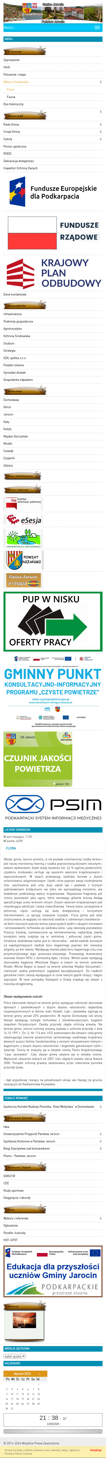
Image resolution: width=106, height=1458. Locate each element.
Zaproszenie (11, 60)
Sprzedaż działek (14, 372)
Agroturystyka (12, 328)
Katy (6, 422)
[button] (101, 82)
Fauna (11, 97)
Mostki (7, 443)
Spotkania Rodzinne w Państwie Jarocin (29, 1141)
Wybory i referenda (15, 1218)
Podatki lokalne (13, 365)
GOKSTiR (9, 1176)
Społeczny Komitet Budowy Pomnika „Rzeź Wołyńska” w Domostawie (48, 1106)
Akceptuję (95, 1450)
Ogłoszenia (10, 1225)
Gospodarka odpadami (18, 379)
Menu (9, 27)
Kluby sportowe (13, 1190)
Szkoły (7, 139)
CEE (6, 1183)
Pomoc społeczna (14, 146)
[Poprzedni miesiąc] (5, 1374)
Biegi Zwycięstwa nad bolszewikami (26, 1148)
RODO (7, 153)
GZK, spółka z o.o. (15, 358)
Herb (6, 67)
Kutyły (7, 429)
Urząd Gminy (11, 131)
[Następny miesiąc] (39, 1374)
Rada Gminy (11, 124)
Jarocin (8, 414)
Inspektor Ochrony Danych (20, 168)
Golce (7, 407)
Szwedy (8, 451)
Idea (6, 1127)
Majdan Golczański (15, 436)
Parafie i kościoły (14, 1233)
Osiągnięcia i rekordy (16, 1198)
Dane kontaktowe (14, 294)
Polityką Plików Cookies (18, 1453)
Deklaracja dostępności (18, 161)
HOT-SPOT (10, 1240)
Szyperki (9, 458)
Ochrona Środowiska (16, 336)
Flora (10, 89)
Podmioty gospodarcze (18, 321)
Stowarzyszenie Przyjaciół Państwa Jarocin (31, 1134)
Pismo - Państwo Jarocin (19, 1156)
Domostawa (11, 400)
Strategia (9, 350)
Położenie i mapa (14, 74)
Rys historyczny (13, 104)
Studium (8, 343)
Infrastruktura (12, 314)
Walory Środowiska (16, 82)
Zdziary (8, 465)
